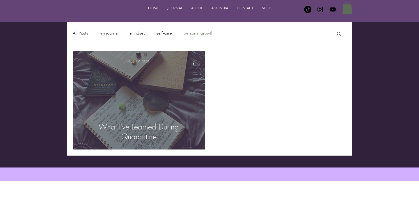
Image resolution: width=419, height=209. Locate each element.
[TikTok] (307, 9)
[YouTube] (332, 9)
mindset (137, 33)
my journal (109, 33)
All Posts (80, 33)
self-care (164, 33)
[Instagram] (320, 9)
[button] (347, 8)
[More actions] (195, 63)
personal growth (199, 33)
